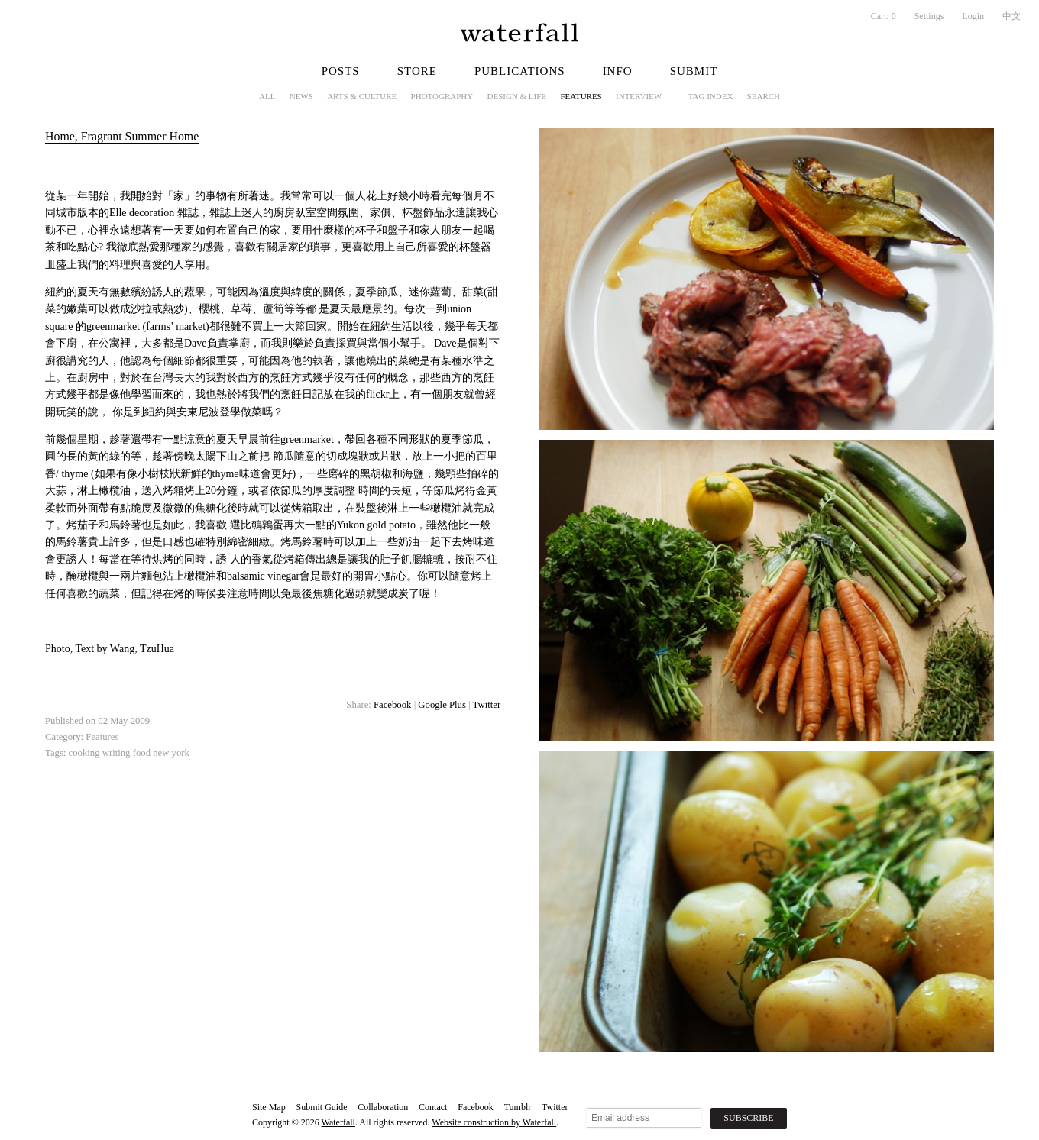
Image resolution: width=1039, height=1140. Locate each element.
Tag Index (710, 96)
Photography (442, 96)
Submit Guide (321, 1107)
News (301, 96)
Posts (341, 71)
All (267, 96)
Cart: (883, 16)
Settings (929, 16)
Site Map (269, 1107)
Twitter (487, 704)
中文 (1011, 16)
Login (973, 16)
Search (763, 96)
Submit (694, 71)
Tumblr (518, 1107)
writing (116, 753)
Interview (639, 96)
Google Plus (442, 704)
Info (618, 71)
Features (580, 96)
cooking (84, 753)
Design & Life (517, 96)
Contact (433, 1107)
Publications (519, 71)
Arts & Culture (362, 96)
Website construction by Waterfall (494, 1122)
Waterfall (338, 1122)
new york (171, 753)
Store (417, 71)
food (142, 753)
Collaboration (383, 1107)
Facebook (392, 704)
